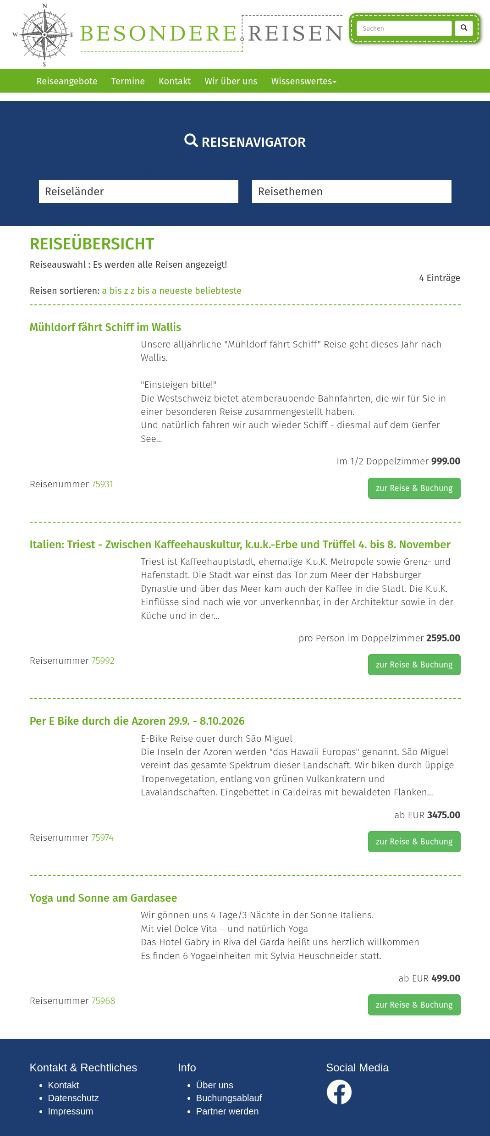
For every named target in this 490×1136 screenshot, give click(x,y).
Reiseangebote (67, 81)
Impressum (71, 1111)
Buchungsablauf (229, 1098)
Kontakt (175, 81)
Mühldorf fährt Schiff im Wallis (106, 327)
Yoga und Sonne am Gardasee (103, 898)
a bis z (115, 290)
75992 (103, 661)
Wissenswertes (304, 81)
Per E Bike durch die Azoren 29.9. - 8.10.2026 (137, 721)
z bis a (144, 290)
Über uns (214, 1085)
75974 (103, 838)
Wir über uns (230, 81)
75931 (102, 484)
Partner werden (227, 1111)
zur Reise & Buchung (414, 488)
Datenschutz (73, 1098)
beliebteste (218, 290)
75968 (104, 1001)
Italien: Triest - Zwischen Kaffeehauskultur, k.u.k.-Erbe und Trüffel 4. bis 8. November (240, 544)
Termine (128, 81)
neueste (175, 290)
